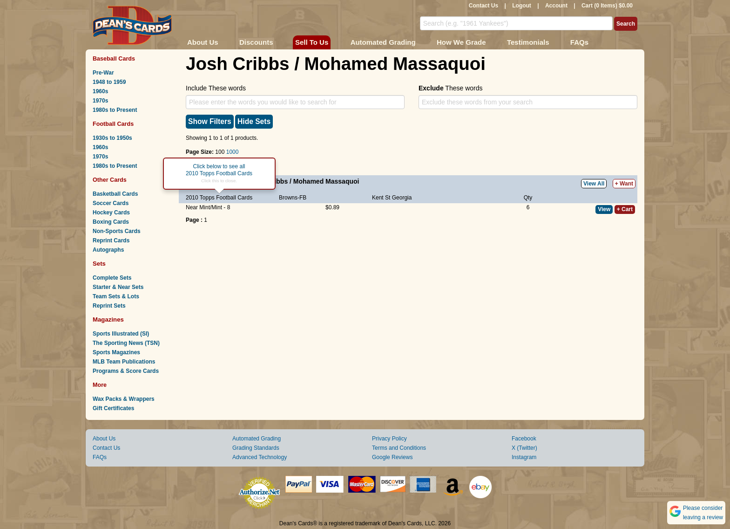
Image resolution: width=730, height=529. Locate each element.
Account (556, 5)
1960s (100, 91)
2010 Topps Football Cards (219, 197)
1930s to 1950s (112, 138)
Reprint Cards (111, 240)
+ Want (624, 183)
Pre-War (103, 72)
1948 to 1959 (109, 82)
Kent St (381, 197)
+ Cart (625, 209)
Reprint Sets (109, 305)
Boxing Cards (111, 222)
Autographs (108, 250)
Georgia (402, 197)
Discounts (256, 42)
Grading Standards (255, 448)
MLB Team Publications (124, 361)
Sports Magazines (116, 352)
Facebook (524, 438)
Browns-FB (292, 197)
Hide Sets (253, 121)
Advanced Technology (259, 457)
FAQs (579, 42)
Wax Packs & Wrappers (124, 399)
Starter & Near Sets (118, 287)
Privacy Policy (389, 438)
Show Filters (209, 121)
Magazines (108, 319)
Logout (521, 5)
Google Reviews (392, 457)
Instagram (524, 457)
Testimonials (528, 42)
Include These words (216, 88)
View (604, 209)
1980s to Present (115, 110)
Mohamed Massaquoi (326, 181)
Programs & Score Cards (126, 371)
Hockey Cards (111, 212)
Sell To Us (311, 42)
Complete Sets (112, 278)
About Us (202, 42)
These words (450, 88)
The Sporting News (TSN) (126, 343)
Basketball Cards (115, 194)
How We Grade (461, 42)
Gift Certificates (113, 408)
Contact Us (483, 5)
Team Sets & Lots (116, 296)
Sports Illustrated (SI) (121, 333)
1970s (100, 100)
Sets (99, 263)
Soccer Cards (110, 203)
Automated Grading (383, 42)
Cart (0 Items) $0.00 (607, 5)
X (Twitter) (524, 448)
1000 (232, 152)
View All (593, 183)
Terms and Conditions (399, 448)
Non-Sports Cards (117, 231)
